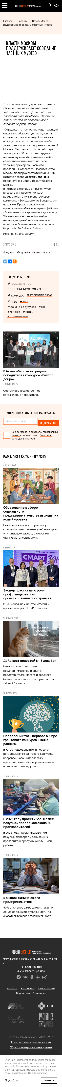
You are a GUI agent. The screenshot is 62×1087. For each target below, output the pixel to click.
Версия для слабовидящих (31, 993)
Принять (49, 1080)
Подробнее (12, 1080)
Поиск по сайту (46, 988)
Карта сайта (27, 988)
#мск (46, 252)
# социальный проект (17, 316)
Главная (8, 21)
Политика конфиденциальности (31, 1042)
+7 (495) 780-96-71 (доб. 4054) (31, 971)
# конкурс (15, 295)
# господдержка (39, 295)
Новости (22, 21)
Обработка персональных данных (31, 1047)
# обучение (13, 311)
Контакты (12, 988)
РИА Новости (25, 234)
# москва (28, 311)
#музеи (8, 252)
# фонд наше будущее (21, 307)
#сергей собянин (29, 252)
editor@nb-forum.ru (31, 967)
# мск (24, 301)
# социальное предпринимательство (26, 286)
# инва (12, 301)
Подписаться (48, 423)
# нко (42, 306)
